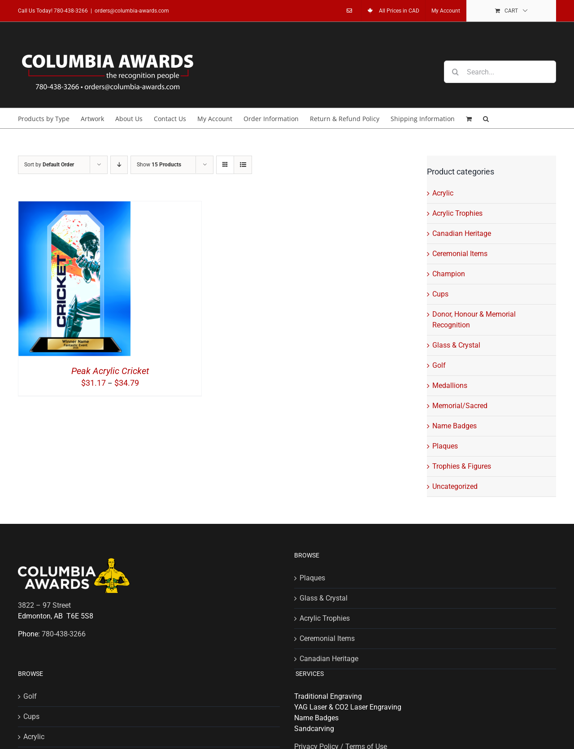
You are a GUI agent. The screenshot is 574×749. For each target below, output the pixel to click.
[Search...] (500, 72)
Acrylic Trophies (457, 213)
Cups (440, 294)
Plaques (445, 446)
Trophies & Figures (461, 466)
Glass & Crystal (456, 345)
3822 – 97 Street (44, 605)
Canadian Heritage (461, 233)
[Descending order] (119, 165)
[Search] (455, 72)
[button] (486, 118)
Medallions (449, 385)
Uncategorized (455, 486)
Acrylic (442, 193)
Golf (439, 365)
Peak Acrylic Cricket (110, 371)
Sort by (49, 164)
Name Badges (454, 426)
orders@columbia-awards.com (132, 11)
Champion (448, 274)
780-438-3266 (71, 11)
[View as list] (243, 165)
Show (159, 164)
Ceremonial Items (459, 253)
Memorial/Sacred (459, 405)
